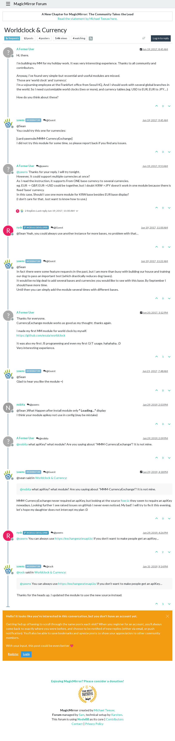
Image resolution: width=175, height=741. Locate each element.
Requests (12, 38)
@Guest (49, 120)
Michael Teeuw (104, 710)
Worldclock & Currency (50, 478)
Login (26, 654)
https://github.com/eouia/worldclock (41, 335)
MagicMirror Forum (30, 4)
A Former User (25, 49)
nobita (21, 404)
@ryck (48, 566)
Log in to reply (161, 38)
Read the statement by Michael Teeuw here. (87, 18)
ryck (19, 227)
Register (13, 654)
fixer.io (125, 500)
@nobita (42, 438)
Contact (77, 724)
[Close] (167, 616)
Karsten (116, 714)
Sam (81, 714)
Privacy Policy (94, 724)
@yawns (42, 166)
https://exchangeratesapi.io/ (74, 538)
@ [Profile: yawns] (22, 172)
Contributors (115, 719)
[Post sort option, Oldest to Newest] (143, 38)
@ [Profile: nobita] (22, 444)
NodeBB (83, 719)
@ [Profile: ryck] (21, 572)
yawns (21, 120)
